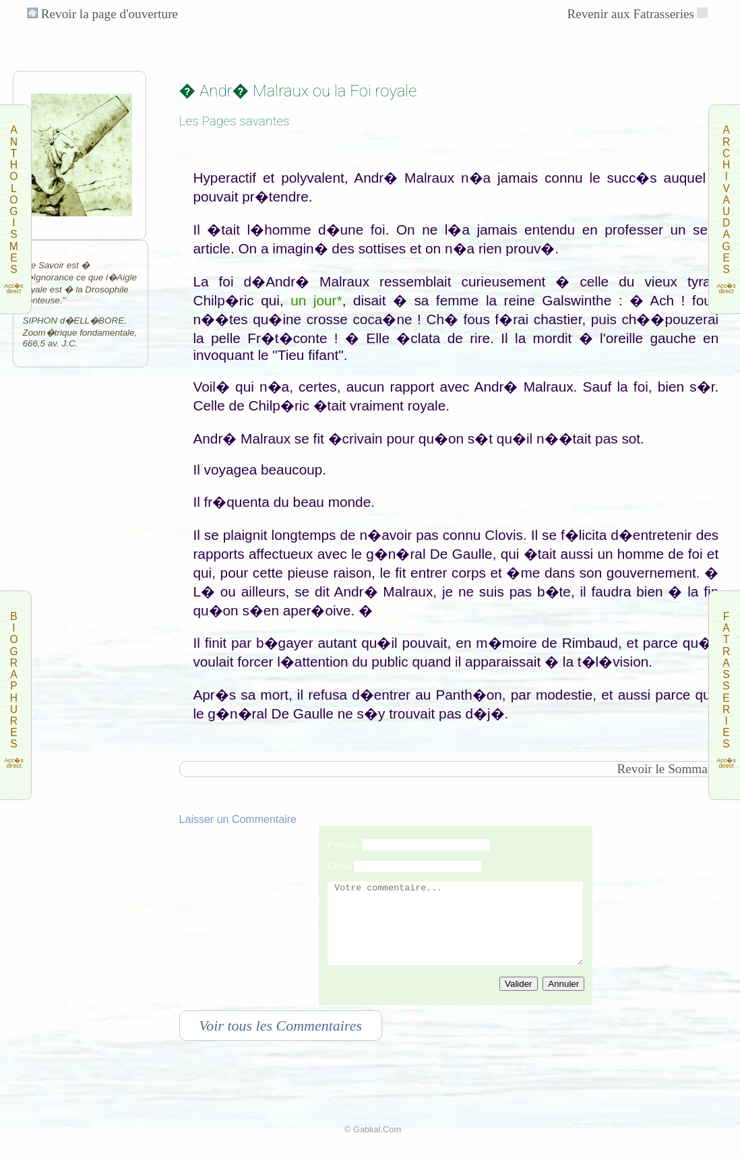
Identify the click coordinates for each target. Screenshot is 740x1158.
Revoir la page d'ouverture (102, 14)
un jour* (316, 300)
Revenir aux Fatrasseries (630, 14)
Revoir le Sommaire (669, 769)
